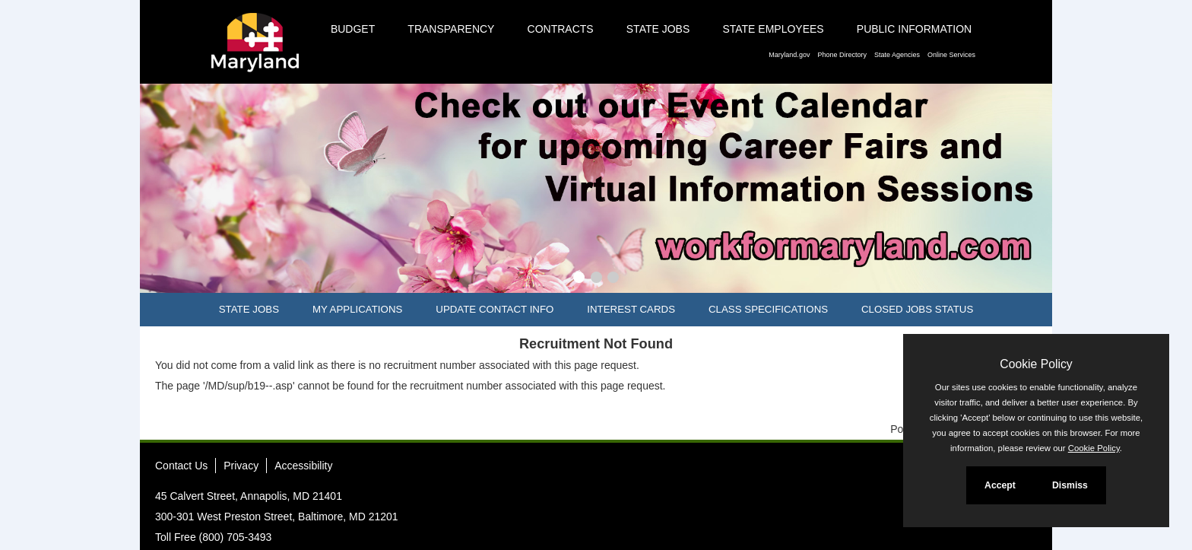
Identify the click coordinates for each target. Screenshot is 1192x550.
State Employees (772, 29)
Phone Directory (842, 55)
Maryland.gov (789, 55)
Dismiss (1070, 485)
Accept (1000, 485)
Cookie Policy (1036, 364)
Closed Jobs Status (917, 309)
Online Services (951, 55)
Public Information (914, 29)
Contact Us (181, 465)
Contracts (561, 29)
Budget (353, 29)
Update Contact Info (494, 309)
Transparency (450, 29)
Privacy (241, 465)
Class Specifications (768, 309)
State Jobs (658, 29)
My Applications (357, 309)
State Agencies (897, 55)
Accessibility (303, 465)
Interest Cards (631, 309)
